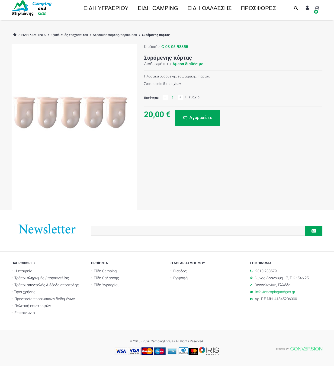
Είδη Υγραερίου (107, 285)
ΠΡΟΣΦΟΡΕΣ (258, 8)
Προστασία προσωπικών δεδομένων (44, 299)
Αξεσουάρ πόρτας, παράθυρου (115, 35)
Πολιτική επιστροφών (32, 306)
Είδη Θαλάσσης (106, 278)
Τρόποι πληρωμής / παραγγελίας (41, 278)
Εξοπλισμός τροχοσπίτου (69, 35)
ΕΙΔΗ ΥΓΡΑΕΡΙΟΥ (106, 8)
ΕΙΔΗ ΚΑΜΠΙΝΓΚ (33, 35)
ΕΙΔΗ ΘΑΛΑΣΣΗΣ (209, 8)
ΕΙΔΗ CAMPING (158, 8)
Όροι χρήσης (24, 292)
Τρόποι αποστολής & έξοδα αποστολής (46, 285)
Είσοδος (180, 271)
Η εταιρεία (23, 271)
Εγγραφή (180, 278)
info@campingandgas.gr (275, 292)
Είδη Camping (105, 271)
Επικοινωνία (24, 313)
